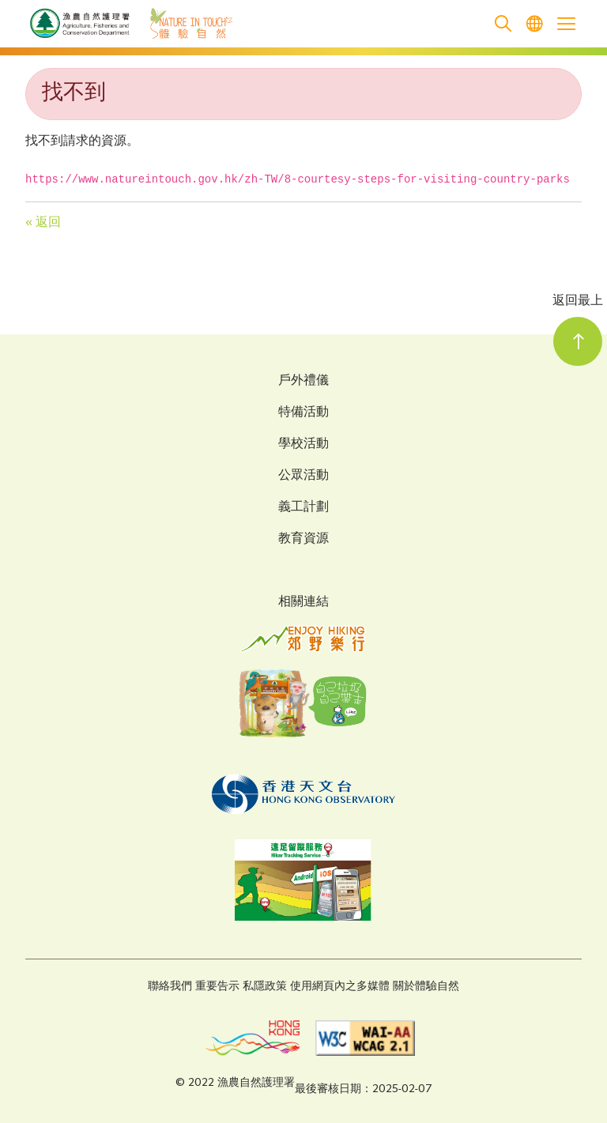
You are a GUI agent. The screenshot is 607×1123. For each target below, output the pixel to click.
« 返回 (43, 223)
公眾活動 (303, 476)
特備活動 (303, 413)
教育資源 (303, 539)
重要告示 (217, 987)
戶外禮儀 (303, 381)
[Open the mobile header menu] (566, 23)
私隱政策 (265, 987)
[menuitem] (534, 24)
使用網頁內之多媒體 (340, 987)
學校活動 (303, 444)
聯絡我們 (170, 987)
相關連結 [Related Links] (303, 602)
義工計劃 (303, 508)
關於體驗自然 (426, 987)
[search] (502, 24)
